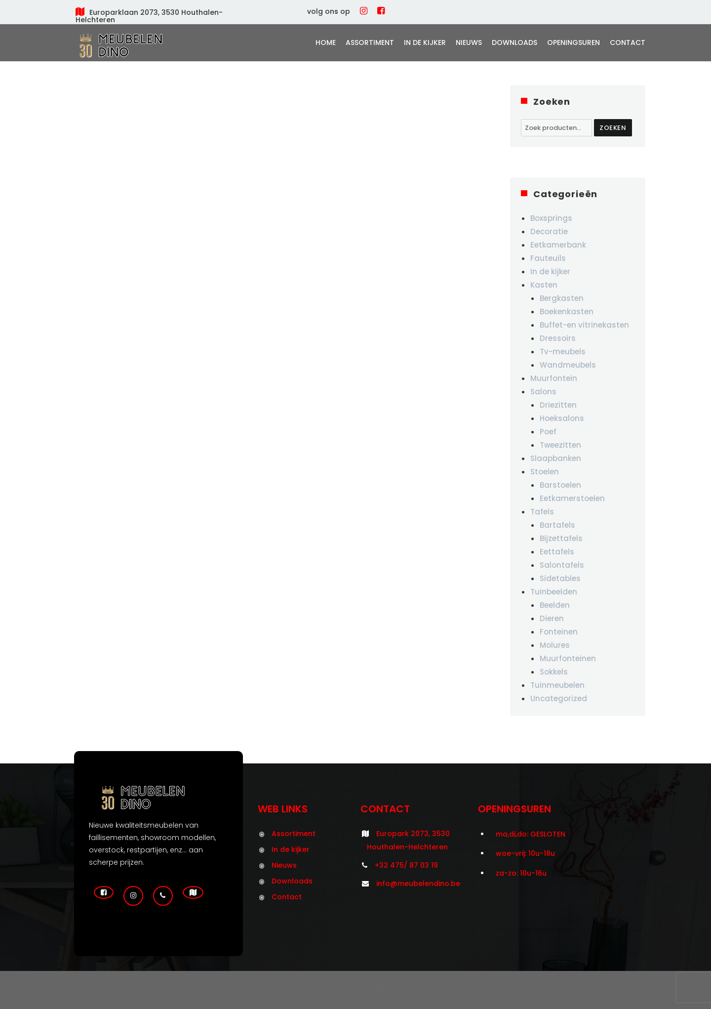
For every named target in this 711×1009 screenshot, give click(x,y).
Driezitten (558, 405)
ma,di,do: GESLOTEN (530, 834)
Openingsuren (573, 42)
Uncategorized (558, 698)
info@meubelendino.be (418, 883)
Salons (543, 391)
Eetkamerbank (558, 245)
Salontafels (562, 565)
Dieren (552, 618)
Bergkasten (562, 298)
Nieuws (469, 42)
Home (326, 42)
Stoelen (544, 471)
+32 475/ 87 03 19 (406, 865)
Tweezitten (560, 445)
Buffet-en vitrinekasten (584, 325)
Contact (627, 42)
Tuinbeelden (553, 592)
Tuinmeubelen (557, 685)
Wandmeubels (568, 365)
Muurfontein (553, 378)
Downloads (514, 42)
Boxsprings (551, 218)
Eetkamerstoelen (572, 498)
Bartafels (557, 525)
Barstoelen (560, 485)
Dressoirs (558, 338)
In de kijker (425, 42)
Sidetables (560, 578)
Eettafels (557, 552)
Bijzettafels (561, 538)
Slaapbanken (555, 458)
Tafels (542, 511)
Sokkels (554, 672)
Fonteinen (559, 632)
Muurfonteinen (568, 658)
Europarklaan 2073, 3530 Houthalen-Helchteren (149, 16)
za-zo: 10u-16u (521, 873)
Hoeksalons (562, 418)
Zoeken (613, 127)
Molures (555, 645)
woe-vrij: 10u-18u (525, 853)
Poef (548, 431)
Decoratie (549, 231)
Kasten (543, 285)
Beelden (555, 605)
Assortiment (370, 42)
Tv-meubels (563, 351)
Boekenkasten (566, 311)
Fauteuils (548, 258)
